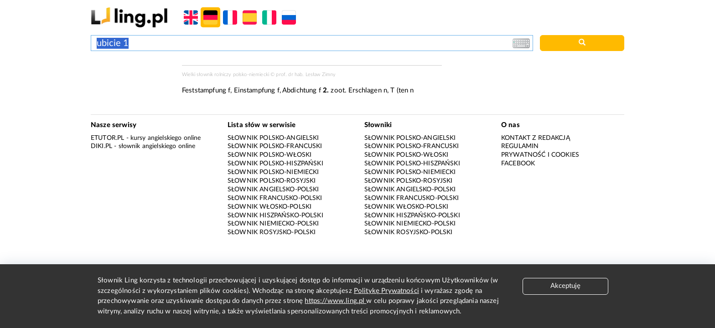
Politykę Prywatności (386, 290)
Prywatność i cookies (540, 155)
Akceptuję (565, 285)
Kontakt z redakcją (535, 138)
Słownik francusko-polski (275, 198)
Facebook (518, 163)
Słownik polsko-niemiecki (273, 172)
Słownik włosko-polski (269, 207)
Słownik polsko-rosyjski (272, 181)
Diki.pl (101, 146)
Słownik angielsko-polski (273, 189)
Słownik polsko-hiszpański (275, 163)
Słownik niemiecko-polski (273, 223)
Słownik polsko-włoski (269, 155)
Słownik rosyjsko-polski (272, 232)
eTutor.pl (107, 138)
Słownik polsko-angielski (273, 138)
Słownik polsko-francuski (275, 146)
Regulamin (520, 146)
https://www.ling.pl (335, 300)
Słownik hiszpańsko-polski (275, 215)
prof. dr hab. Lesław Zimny (306, 74)
